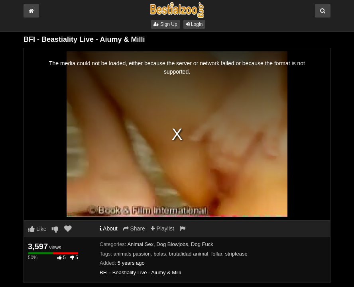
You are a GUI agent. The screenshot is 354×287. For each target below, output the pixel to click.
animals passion (132, 254)
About (109, 228)
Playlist (162, 228)
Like (37, 229)
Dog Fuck (202, 244)
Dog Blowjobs (172, 244)
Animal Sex (140, 244)
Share (134, 228)
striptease (236, 254)
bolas (159, 254)
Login (194, 24)
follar (216, 254)
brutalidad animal (188, 254)
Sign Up (165, 24)
